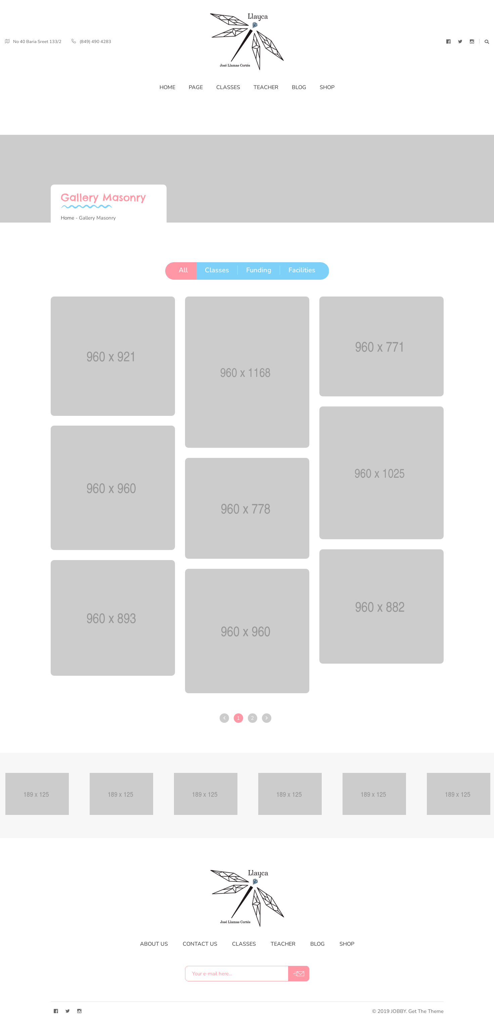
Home (67, 217)
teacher (283, 944)
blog (317, 944)
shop (347, 944)
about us (154, 944)
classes (244, 944)
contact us (200, 944)
